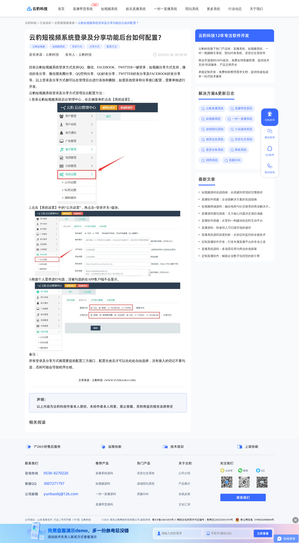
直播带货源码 (104, 504)
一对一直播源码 (106, 494)
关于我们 (256, 8)
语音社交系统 (145, 473)
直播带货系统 (83, 8)
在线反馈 (184, 494)
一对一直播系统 (165, 8)
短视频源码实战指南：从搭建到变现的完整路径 (232, 192)
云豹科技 (31, 23)
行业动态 (235, 8)
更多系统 (213, 8)
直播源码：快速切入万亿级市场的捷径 (226, 228)
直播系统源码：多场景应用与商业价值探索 (229, 249)
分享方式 (94, 46)
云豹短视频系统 (64, 23)
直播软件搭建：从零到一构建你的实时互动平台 (232, 220)
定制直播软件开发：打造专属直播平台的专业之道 (234, 242)
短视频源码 (103, 483)
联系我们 (243, 497)
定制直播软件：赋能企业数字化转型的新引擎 (231, 256)
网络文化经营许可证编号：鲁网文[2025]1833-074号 (205, 519)
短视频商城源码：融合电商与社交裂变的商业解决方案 (236, 206)
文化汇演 (184, 504)
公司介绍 (184, 473)
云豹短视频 (38, 46)
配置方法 (112, 46)
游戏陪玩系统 (145, 483)
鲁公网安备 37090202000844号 (254, 519)
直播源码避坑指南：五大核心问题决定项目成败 (232, 213)
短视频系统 (109, 8)
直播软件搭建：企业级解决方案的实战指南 (229, 199)
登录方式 (77, 46)
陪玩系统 (192, 8)
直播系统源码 (104, 473)
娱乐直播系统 (136, 8)
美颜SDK (143, 494)
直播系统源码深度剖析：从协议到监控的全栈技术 (234, 235)
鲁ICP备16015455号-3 (164, 519)
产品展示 (184, 483)
